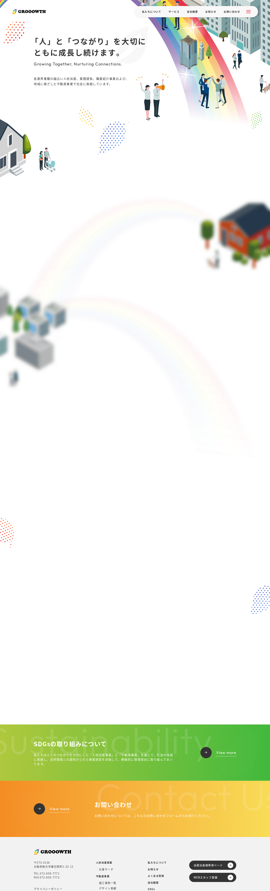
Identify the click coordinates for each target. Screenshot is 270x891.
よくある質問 (156, 875)
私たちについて (151, 11)
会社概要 (192, 11)
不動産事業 (103, 876)
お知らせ (210, 11)
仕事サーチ (106, 869)
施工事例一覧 (107, 883)
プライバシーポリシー (48, 889)
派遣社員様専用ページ (213, 865)
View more (218, 752)
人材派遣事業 (104, 862)
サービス (174, 11)
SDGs (151, 889)
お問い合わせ (232, 11)
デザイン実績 (107, 888)
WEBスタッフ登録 (213, 877)
